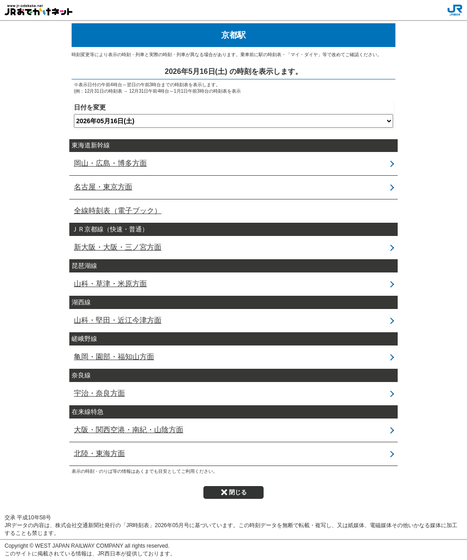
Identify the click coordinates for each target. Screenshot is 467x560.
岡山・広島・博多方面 (110, 163)
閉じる (234, 492)
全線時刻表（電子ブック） (117, 211)
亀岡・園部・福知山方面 (114, 357)
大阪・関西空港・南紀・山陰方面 (128, 430)
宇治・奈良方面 (99, 393)
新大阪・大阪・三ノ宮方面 (117, 247)
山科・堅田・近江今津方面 (117, 320)
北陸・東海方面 (99, 453)
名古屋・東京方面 (103, 187)
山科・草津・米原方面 (110, 284)
